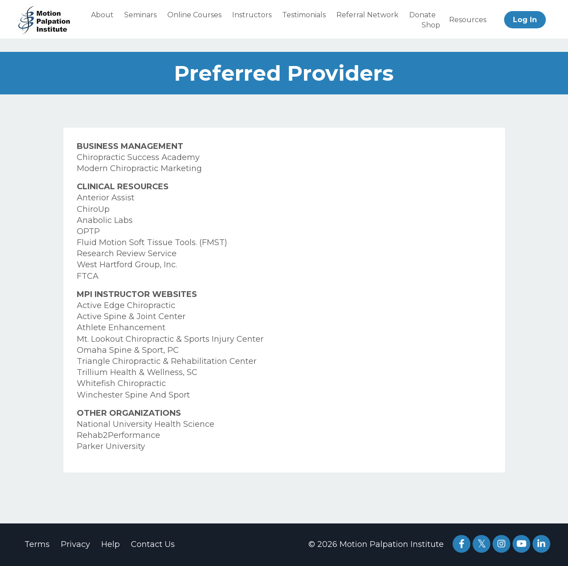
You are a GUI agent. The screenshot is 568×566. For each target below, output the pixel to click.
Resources (467, 20)
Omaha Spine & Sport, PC (128, 350)
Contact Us (153, 544)
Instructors (252, 15)
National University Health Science (145, 424)
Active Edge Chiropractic (126, 305)
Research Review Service (127, 253)
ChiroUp (93, 209)
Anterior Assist (105, 198)
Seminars (140, 15)
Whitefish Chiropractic (121, 383)
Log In (525, 20)
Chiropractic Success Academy (138, 157)
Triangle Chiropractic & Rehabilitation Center (166, 361)
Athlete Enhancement (121, 327)
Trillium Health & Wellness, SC (137, 372)
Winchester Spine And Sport (133, 395)
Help (110, 544)
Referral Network (367, 15)
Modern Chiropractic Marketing (139, 168)
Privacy (75, 544)
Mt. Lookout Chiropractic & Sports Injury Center (170, 339)
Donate (422, 15)
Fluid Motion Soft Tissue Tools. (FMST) (152, 242)
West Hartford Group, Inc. (127, 264)
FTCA (88, 276)
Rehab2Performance (118, 435)
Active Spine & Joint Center (131, 316)
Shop (431, 25)
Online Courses (194, 15)
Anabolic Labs (105, 220)
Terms (37, 544)
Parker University (111, 446)
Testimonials (304, 15)
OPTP (88, 231)
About (102, 15)
